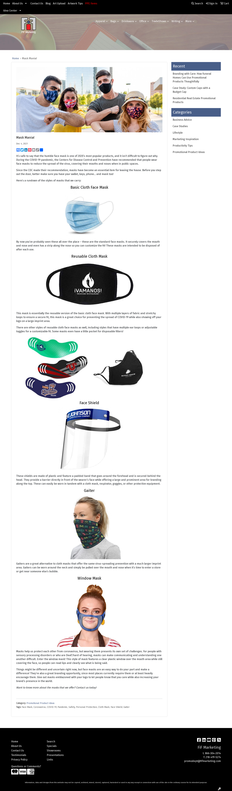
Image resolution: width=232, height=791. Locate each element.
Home (6, 3)
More (188, 21)
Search (197, 3)
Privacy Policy (19, 759)
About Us (17, 3)
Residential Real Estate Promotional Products (194, 100)
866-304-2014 (213, 753)
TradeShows (159, 21)
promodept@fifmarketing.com (202, 761)
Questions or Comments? (26, 766)
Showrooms (54, 750)
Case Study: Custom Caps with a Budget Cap (191, 89)
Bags (113, 21)
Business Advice (182, 119)
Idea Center (10, 10)
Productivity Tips (183, 145)
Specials (52, 746)
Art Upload (59, 3)
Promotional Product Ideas (41, 703)
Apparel (100, 21)
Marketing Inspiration (186, 139)
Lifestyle (178, 132)
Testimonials (18, 755)
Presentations (55, 755)
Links (50, 759)
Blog (48, 3)
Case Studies (180, 126)
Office (142, 21)
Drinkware (128, 21)
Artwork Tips (75, 3)
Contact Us (36, 3)
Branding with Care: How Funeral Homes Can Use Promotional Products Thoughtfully (192, 77)
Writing (175, 21)
